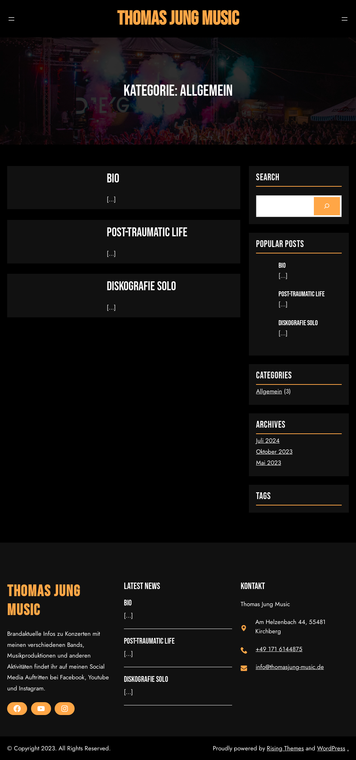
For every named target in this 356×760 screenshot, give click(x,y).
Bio (113, 178)
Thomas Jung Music (178, 18)
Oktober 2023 (274, 451)
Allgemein (269, 391)
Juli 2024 (268, 440)
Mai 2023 (268, 462)
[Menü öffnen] (11, 19)
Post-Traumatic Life (147, 232)
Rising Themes (285, 748)
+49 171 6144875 (279, 649)
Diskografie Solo (141, 286)
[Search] (327, 206)
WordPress (331, 748)
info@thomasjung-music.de (290, 667)
